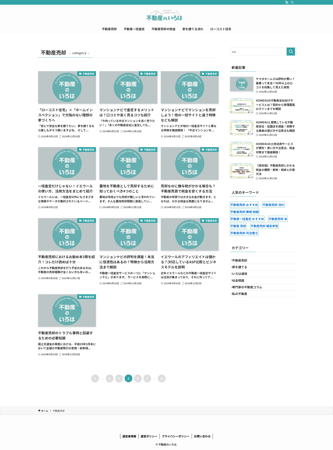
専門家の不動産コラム (249, 297)
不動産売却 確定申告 (264, 226)
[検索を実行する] (291, 51)
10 (162, 378)
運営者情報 (129, 436)
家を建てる (241, 270)
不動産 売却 (238, 226)
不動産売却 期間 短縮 (244, 212)
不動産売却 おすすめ (244, 205)
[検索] (292, 2)
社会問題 (240, 288)
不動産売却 (241, 261)
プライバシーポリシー (176, 436)
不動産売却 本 (278, 219)
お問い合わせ (202, 436)
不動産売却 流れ (273, 205)
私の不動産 (241, 306)
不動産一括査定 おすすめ (247, 219)
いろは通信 (241, 279)
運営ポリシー (149, 436)
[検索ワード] (262, 51)
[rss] (287, 2)
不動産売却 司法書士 (244, 233)
